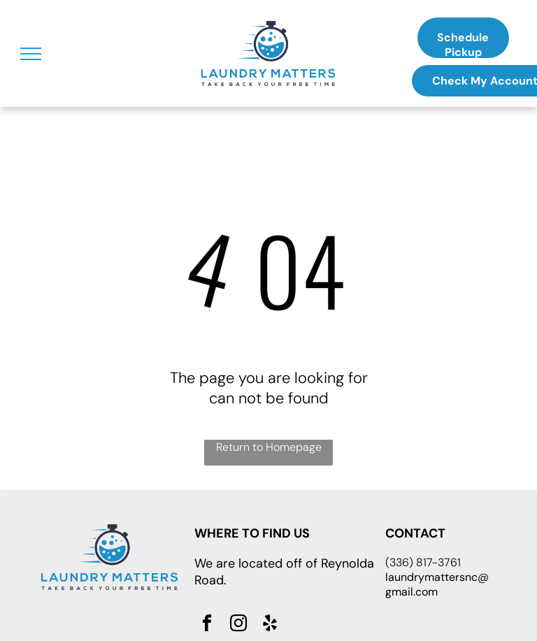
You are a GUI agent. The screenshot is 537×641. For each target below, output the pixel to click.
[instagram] (238, 625)
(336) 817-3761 (423, 562)
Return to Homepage (269, 447)
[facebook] (207, 625)
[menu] (31, 54)
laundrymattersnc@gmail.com (437, 584)
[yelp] (269, 625)
